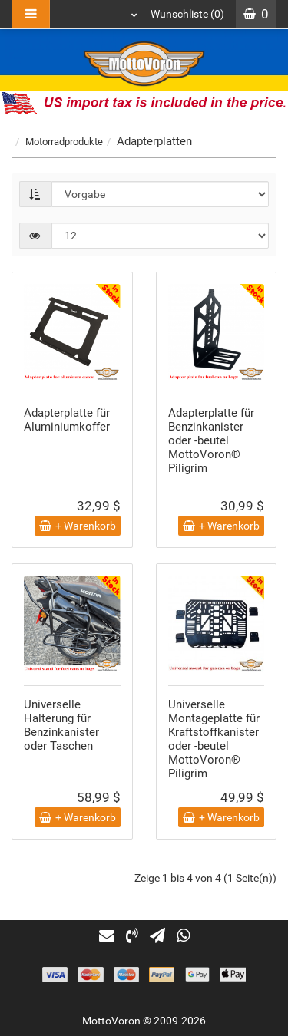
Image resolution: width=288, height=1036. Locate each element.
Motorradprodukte (64, 141)
